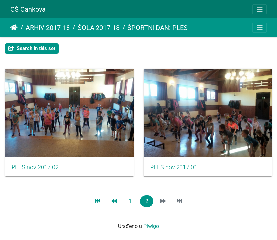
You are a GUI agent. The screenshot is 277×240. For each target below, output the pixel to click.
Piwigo (151, 226)
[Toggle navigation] (259, 9)
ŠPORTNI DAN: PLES (157, 28)
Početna (14, 28)
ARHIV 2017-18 (48, 28)
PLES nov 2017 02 (35, 167)
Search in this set (31, 48)
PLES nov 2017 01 (173, 167)
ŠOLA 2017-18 (99, 28)
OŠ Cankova (28, 9)
